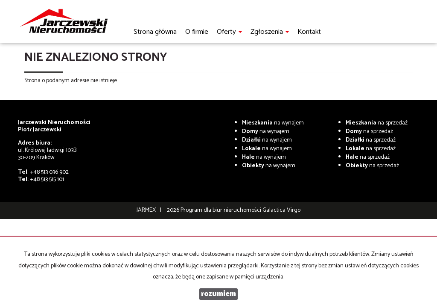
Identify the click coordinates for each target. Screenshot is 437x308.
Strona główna (155, 32)
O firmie (196, 32)
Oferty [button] (229, 32)
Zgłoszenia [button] (270, 32)
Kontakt (309, 32)
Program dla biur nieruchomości (221, 210)
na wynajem (273, 123)
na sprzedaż (377, 123)
